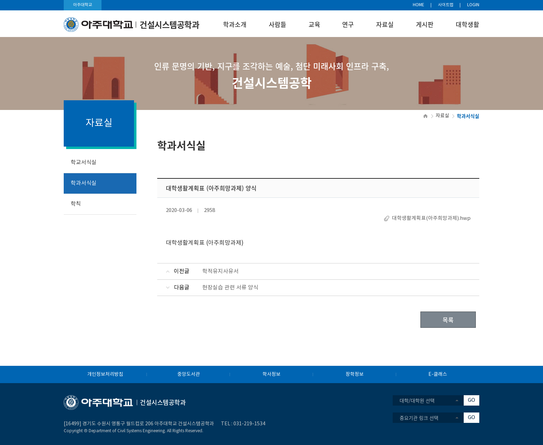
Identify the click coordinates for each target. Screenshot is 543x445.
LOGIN (473, 5)
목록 (448, 319)
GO (471, 400)
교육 (314, 24)
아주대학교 (82, 5)
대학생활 (467, 24)
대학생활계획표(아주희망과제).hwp (431, 218)
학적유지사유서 (220, 271)
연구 (348, 24)
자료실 (385, 24)
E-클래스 (437, 374)
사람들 (277, 24)
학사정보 (271, 374)
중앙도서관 (188, 374)
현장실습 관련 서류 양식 (230, 288)
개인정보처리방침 (105, 374)
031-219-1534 (249, 424)
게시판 (425, 24)
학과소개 (235, 24)
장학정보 (355, 374)
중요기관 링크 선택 (419, 417)
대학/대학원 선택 (417, 400)
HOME (418, 5)
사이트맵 (445, 5)
